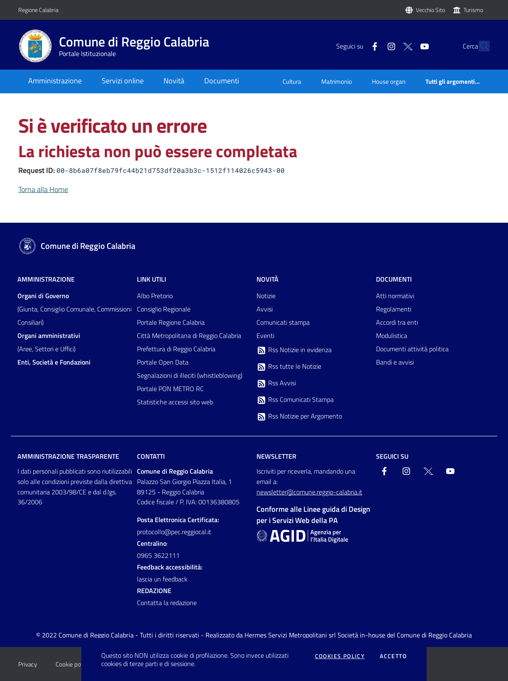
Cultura (292, 81)
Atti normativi (395, 296)
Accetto (393, 656)
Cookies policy (340, 656)
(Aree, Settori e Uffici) (48, 342)
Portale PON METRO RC (170, 389)
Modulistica (391, 335)
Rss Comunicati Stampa (295, 399)
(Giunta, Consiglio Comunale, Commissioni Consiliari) (74, 309)
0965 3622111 (158, 555)
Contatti (151, 456)
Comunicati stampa (283, 322)
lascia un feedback (162, 579)
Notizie (266, 296)
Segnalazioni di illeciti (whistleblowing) (189, 375)
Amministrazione (46, 279)
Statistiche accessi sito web (175, 402)
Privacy (27, 664)
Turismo (473, 9)
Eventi (265, 335)
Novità (267, 279)
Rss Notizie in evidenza (294, 350)
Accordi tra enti (397, 322)
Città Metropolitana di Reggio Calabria (189, 335)
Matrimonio (336, 81)
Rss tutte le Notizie (288, 366)
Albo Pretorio (155, 296)
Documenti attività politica (412, 349)
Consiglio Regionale (163, 309)
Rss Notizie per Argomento (299, 416)
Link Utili (151, 279)
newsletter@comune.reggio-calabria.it (309, 492)
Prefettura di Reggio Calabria (176, 349)
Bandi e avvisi (395, 362)
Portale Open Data (162, 362)
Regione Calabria (38, 9)
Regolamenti (393, 309)
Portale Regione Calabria (171, 322)
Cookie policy (72, 664)
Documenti (394, 279)
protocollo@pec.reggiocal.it (174, 532)
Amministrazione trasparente (68, 456)
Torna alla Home (43, 189)
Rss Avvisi (276, 383)
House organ (388, 81)
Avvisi (264, 309)
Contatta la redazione (167, 603)
